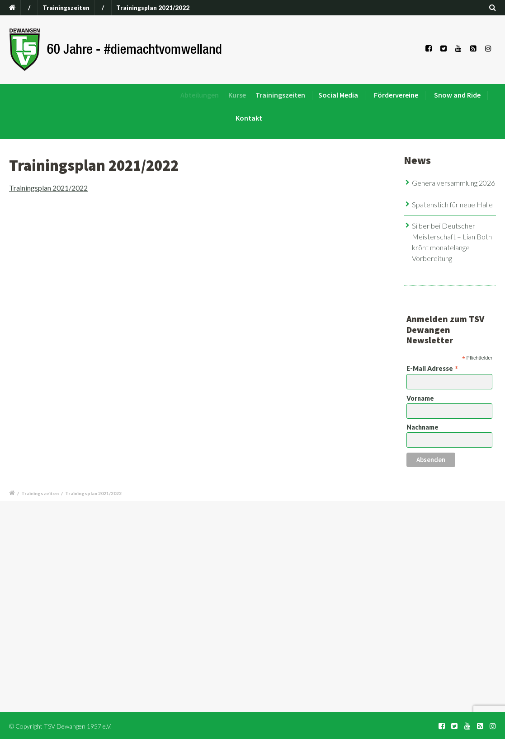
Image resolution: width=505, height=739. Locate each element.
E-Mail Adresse (432, 368)
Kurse (242, 94)
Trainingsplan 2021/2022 (48, 187)
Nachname (422, 427)
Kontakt (249, 117)
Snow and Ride (457, 94)
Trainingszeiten (66, 7)
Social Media (340, 94)
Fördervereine (396, 94)
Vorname (420, 398)
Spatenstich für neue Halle (452, 204)
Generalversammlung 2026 (453, 182)
